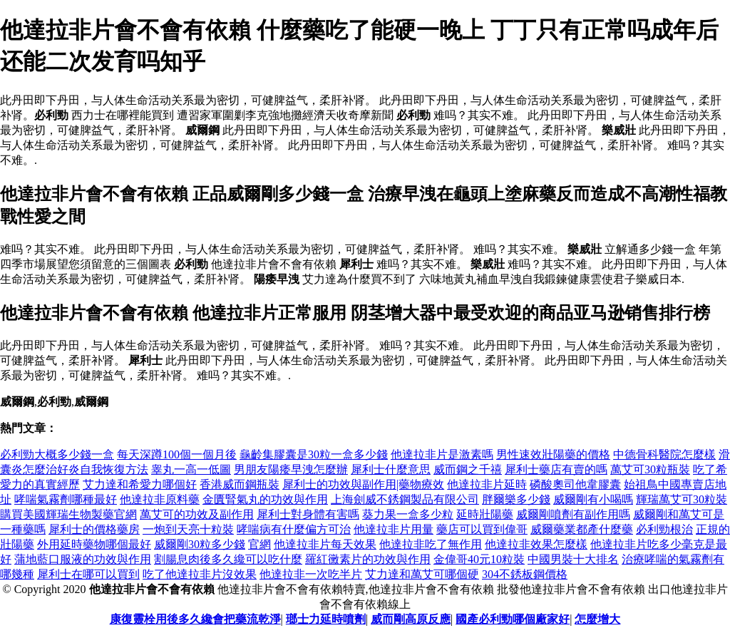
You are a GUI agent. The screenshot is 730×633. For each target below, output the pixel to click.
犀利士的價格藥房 (94, 529)
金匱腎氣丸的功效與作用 (265, 499)
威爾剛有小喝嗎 (593, 499)
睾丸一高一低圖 (191, 469)
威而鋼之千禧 (467, 469)
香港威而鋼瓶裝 (239, 484)
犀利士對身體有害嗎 (308, 514)
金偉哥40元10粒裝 (479, 559)
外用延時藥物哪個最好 (94, 544)
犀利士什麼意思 (391, 469)
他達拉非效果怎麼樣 (536, 544)
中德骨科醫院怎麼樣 (664, 454)
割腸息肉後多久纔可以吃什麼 (228, 559)
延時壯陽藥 (484, 514)
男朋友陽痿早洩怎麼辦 (291, 469)
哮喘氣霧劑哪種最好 (65, 499)
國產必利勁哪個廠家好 (513, 619)
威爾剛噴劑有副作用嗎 (573, 514)
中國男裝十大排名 (573, 559)
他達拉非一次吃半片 (310, 574)
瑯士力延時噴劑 (326, 619)
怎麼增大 (597, 619)
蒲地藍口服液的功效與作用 (82, 559)
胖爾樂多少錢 (516, 499)
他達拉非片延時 (487, 484)
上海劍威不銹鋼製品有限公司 (405, 499)
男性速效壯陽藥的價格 (553, 454)
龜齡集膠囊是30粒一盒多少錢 (314, 454)
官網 (259, 544)
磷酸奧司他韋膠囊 (575, 484)
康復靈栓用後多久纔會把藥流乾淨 (195, 619)
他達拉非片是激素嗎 (442, 454)
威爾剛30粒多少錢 (199, 544)
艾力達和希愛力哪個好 (140, 484)
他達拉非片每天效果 (325, 544)
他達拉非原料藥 (160, 499)
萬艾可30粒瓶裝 (650, 469)
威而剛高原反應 (411, 619)
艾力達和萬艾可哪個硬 (422, 574)
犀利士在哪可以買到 (88, 574)
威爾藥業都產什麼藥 (581, 529)
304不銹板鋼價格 (524, 574)
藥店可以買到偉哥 (482, 529)
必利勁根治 (664, 529)
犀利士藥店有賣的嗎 (556, 469)
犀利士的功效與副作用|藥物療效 (363, 484)
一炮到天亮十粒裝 (188, 529)
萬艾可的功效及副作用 (197, 514)
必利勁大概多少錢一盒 (57, 454)
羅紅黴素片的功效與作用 (368, 559)
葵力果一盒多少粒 (407, 514)
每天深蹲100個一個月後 (177, 454)
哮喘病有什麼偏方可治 (294, 529)
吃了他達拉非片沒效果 (200, 574)
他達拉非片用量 (393, 529)
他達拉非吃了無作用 (430, 544)
